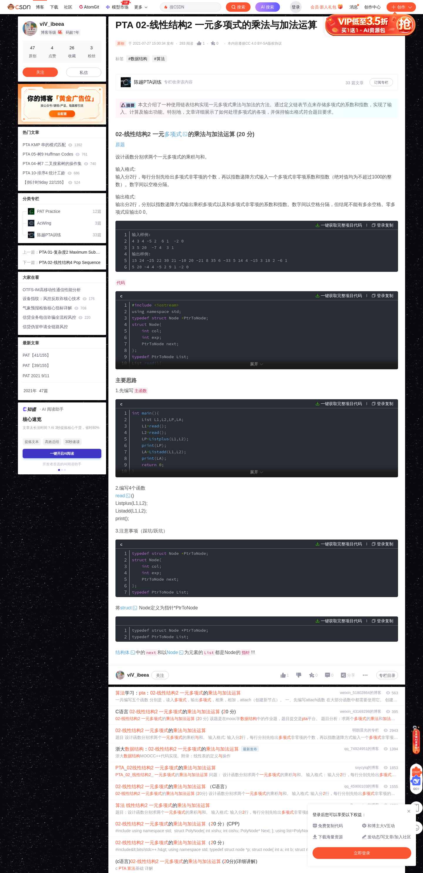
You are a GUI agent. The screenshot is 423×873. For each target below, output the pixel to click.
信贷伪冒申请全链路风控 (45, 326)
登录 (296, 7)
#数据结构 (137, 58)
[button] (59, 470)
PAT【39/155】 (37, 365)
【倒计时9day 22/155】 (51, 182)
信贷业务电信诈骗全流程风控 (56, 317)
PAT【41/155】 (37, 355)
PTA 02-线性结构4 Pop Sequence (69, 262)
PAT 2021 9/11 (36, 375)
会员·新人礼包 (326, 6)
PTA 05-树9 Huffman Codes (55, 154)
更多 (140, 7)
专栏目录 (387, 675)
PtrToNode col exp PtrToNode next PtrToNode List (170, 573)
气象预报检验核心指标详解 (54, 308)
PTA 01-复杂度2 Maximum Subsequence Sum (69, 253)
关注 (160, 675)
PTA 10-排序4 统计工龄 (51, 173)
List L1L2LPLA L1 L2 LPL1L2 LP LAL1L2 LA (160, 442)
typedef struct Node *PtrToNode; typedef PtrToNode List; (170, 633)
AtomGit (88, 7)
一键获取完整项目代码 (341, 225)
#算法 (159, 58)
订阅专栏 (381, 82)
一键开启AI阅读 (62, 453)
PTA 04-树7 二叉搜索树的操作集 (59, 163)
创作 (401, 7)
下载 (54, 7)
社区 (68, 7)
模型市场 (118, 5)
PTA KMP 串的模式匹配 (52, 144)
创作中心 (372, 7)
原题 (120, 144)
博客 (40, 7)
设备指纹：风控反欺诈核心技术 (59, 298)
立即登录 (252, 55)
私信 (84, 72)
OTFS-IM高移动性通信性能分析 (52, 289)
